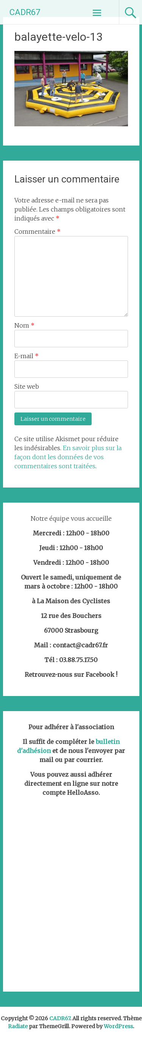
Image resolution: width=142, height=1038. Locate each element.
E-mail (26, 356)
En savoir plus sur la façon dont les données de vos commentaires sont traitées (68, 457)
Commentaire (37, 231)
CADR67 (24, 12)
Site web (26, 386)
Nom (24, 325)
